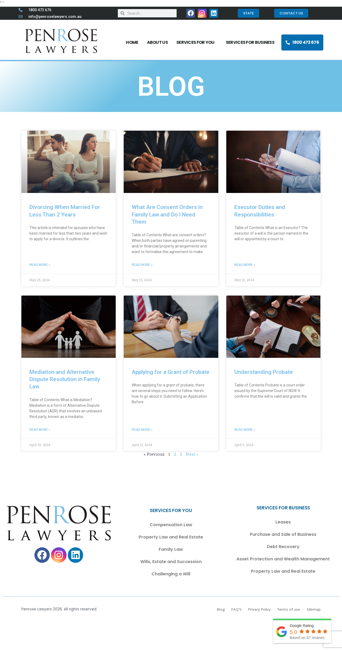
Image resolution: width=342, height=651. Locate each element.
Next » (192, 454)
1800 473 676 (302, 42)
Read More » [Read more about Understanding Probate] (244, 430)
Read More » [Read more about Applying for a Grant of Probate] (142, 430)
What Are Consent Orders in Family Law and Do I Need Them (167, 214)
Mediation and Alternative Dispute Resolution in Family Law (64, 379)
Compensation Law (171, 525)
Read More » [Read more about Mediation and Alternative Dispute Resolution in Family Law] (39, 430)
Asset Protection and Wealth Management (283, 559)
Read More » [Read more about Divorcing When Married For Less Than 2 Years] (39, 265)
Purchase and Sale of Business (283, 534)
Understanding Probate (263, 372)
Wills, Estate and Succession (171, 562)
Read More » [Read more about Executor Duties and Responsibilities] (244, 265)
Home (132, 42)
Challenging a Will (170, 574)
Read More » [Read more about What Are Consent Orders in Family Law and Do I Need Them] (142, 265)
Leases (283, 522)
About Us (157, 42)
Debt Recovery (283, 547)
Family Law (171, 549)
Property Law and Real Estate (171, 537)
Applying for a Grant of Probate (170, 372)
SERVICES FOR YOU (196, 42)
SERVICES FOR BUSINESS (251, 42)
